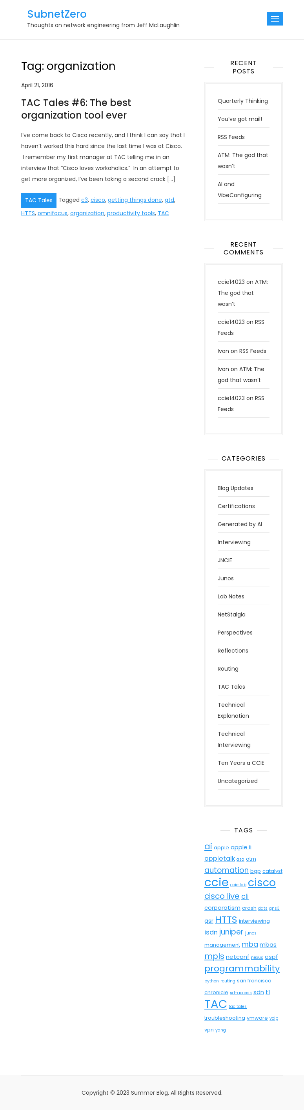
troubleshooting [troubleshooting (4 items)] (224, 1018)
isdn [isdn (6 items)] (211, 932)
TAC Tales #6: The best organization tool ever (76, 108)
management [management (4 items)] (222, 945)
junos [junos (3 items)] (251, 933)
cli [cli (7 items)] (245, 896)
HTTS (28, 213)
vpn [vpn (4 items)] (209, 1029)
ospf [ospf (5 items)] (271, 957)
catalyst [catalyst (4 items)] (272, 871)
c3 (84, 200)
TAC (163, 213)
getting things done (135, 200)
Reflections (233, 651)
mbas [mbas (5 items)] (268, 944)
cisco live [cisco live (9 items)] (222, 896)
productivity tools (131, 213)
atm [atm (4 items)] (251, 859)
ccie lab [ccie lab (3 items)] (238, 885)
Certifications (236, 506)
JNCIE (225, 560)
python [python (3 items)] (211, 981)
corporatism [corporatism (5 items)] (222, 907)
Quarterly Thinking (243, 101)
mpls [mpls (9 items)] (214, 956)
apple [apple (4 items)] (221, 847)
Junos (226, 578)
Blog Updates (235, 488)
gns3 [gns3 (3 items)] (274, 908)
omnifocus (52, 213)
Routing (228, 669)
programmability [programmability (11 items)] (242, 968)
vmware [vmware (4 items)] (257, 1018)
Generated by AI (240, 524)
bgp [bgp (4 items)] (255, 871)
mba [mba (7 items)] (250, 944)
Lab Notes (231, 596)
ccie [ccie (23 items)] (216, 882)
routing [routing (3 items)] (227, 981)
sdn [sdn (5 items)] (258, 992)
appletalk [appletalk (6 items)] (219, 858)
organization (87, 213)
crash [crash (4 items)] (249, 908)
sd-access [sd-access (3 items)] (241, 993)
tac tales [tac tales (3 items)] (238, 1006)
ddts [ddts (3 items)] (263, 908)
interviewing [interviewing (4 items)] (254, 921)
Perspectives (235, 632)
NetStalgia (232, 614)
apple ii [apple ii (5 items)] (241, 847)
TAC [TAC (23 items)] (215, 1004)
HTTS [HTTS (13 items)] (226, 919)
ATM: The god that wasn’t (243, 293)
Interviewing (234, 542)
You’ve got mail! (240, 119)
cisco (98, 200)
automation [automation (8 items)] (226, 870)
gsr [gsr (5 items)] (208, 920)
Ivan (223, 351)
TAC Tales (39, 200)
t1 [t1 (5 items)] (268, 992)
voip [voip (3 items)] (273, 1018)
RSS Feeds (231, 137)
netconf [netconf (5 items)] (237, 957)
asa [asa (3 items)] (240, 859)
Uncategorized (238, 781)
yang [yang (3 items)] (220, 1030)
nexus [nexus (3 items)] (257, 957)
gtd (169, 200)
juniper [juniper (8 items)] (231, 932)
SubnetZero (57, 14)
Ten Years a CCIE (241, 763)
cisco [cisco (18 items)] (262, 882)
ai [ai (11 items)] (208, 846)
